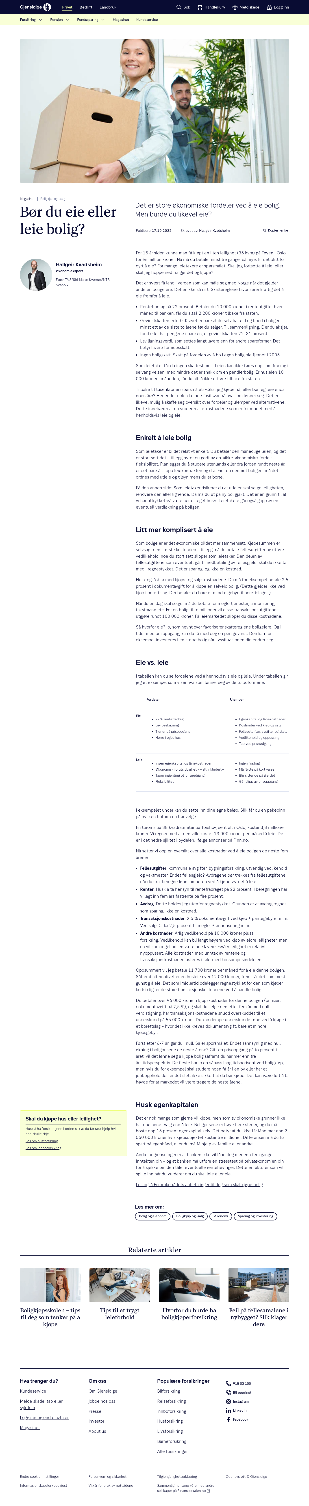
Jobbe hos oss (102, 1401)
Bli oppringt (238, 1393)
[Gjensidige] (35, 7)
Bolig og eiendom (152, 1216)
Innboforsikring (171, 1411)
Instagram (237, 1402)
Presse (95, 1411)
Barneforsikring (171, 1441)
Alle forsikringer (172, 1451)
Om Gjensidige (103, 1391)
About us (97, 1431)
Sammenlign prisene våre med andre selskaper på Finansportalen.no (186, 1488)
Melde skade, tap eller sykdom (41, 1404)
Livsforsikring (170, 1431)
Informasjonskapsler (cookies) (43, 1486)
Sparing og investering (255, 1216)
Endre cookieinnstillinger (39, 1477)
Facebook (237, 1420)
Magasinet (27, 199)
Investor (96, 1421)
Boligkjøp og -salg (52, 199)
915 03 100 (238, 1383)
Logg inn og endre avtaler (44, 1417)
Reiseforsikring (171, 1401)
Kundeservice (33, 1391)
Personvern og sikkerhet (107, 1477)
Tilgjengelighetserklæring (177, 1477)
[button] (183, 7)
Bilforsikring (168, 1391)
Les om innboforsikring (43, 1148)
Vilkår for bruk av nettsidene (111, 1486)
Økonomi (220, 1216)
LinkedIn (236, 1411)
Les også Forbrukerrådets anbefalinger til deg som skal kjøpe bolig (199, 1184)
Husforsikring (170, 1421)
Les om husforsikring (42, 1141)
